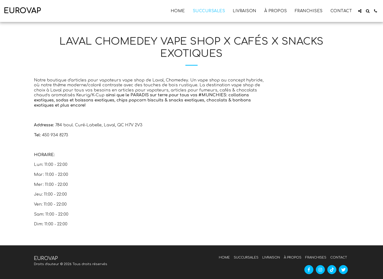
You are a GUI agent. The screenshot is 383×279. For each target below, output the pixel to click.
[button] (359, 11)
